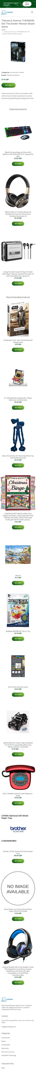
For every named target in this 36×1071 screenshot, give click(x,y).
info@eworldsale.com (8, 1027)
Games (21, 72)
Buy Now (8, 85)
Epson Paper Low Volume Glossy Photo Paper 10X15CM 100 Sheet (18, 910)
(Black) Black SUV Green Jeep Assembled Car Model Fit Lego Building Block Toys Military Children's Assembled (18, 745)
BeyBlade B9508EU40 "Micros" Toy (18, 631)
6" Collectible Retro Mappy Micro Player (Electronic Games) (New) (18, 399)
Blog (3, 1068)
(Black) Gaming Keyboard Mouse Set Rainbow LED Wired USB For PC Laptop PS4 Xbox (18, 154)
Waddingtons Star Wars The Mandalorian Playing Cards (18, 341)
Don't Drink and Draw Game (18, 687)
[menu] (32, 12)
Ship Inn (18, 575)
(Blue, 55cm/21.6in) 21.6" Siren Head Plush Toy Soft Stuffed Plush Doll (18, 457)
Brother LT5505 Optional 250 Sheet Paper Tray (18, 852)
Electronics (5, 1048)
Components (5, 1045)
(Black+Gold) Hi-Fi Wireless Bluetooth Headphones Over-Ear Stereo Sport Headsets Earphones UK (18, 214)
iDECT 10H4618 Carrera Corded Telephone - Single (18, 795)
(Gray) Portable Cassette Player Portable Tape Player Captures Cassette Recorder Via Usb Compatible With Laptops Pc (18, 274)
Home (3, 30)
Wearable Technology (8, 1055)
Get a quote (27, 3)
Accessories (14, 72)
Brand (3, 1041)
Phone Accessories (7, 1052)
